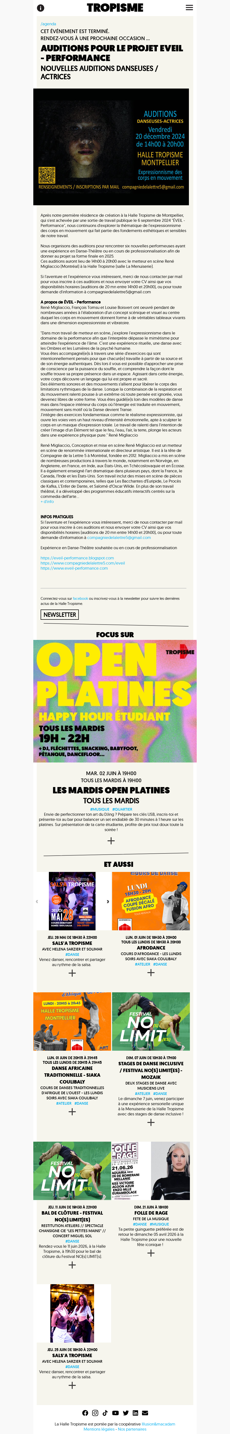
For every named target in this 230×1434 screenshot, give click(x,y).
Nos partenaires (132, 1429)
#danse (72, 954)
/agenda (48, 23)
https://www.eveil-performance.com (74, 568)
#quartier (122, 809)
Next (107, 901)
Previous (36, 901)
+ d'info (47, 501)
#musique (99, 809)
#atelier (142, 964)
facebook (80, 598)
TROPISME (115, 8)
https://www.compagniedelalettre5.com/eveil (83, 562)
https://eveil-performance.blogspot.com (77, 557)
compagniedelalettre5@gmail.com (119, 537)
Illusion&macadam (158, 1423)
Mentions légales (99, 1429)
